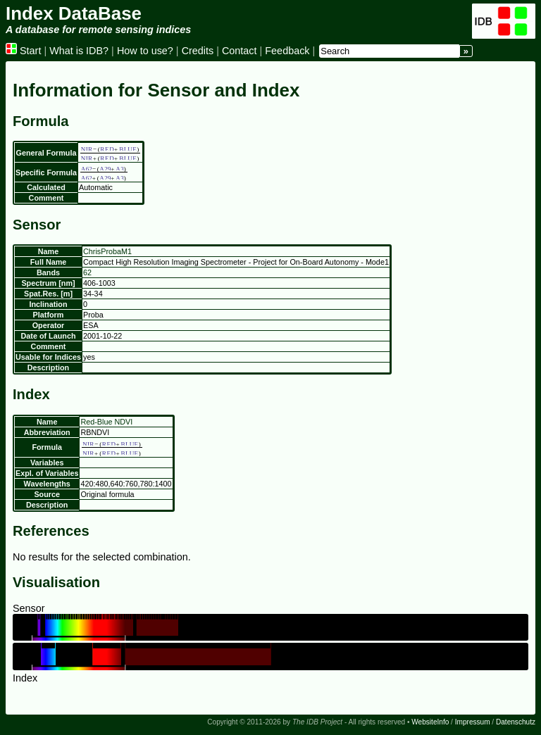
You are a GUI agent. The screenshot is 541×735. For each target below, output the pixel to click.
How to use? (145, 50)
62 (87, 272)
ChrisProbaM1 (107, 251)
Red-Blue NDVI (106, 421)
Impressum (472, 722)
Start (23, 50)
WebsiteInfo (430, 722)
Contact (239, 50)
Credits (198, 50)
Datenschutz (515, 722)
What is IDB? (78, 50)
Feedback (287, 50)
